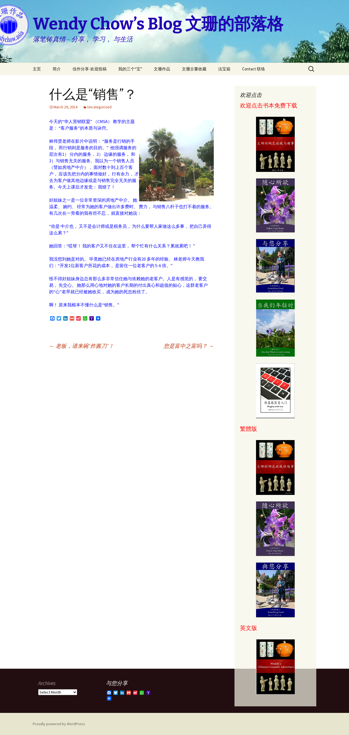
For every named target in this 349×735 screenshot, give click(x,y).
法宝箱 (224, 68)
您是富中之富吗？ (189, 345)
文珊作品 (162, 68)
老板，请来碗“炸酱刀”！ (81, 345)
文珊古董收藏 (194, 68)
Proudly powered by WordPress (59, 723)
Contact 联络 (253, 68)
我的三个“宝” (130, 68)
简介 (57, 68)
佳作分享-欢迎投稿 (90, 68)
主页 (37, 68)
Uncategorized (99, 106)
